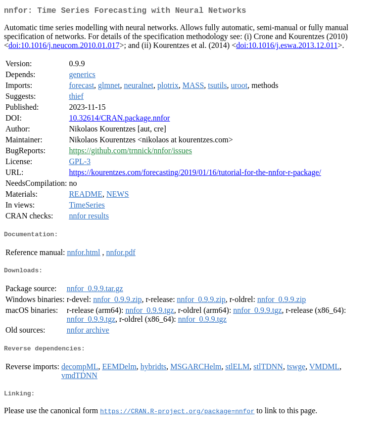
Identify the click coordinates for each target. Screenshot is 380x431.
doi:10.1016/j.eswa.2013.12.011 (286, 47)
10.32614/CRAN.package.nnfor (119, 120)
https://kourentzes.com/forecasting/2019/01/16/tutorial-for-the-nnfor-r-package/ (195, 174)
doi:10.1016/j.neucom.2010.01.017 (63, 47)
